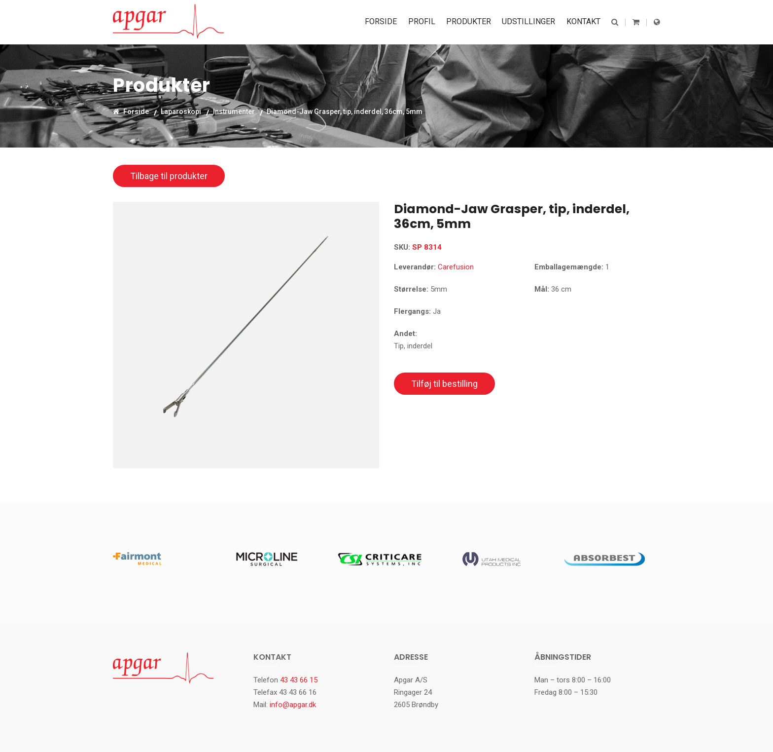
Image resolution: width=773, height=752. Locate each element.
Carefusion (456, 267)
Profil (425, 22)
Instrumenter (234, 111)
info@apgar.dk (293, 704)
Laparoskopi (181, 111)
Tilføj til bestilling (444, 383)
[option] (246, 335)
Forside (386, 22)
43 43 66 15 (298, 680)
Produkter (471, 22)
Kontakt (584, 22)
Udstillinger (530, 22)
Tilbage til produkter (169, 176)
